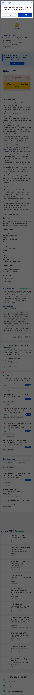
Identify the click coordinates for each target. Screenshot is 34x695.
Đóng (9, 15)
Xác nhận (25, 15)
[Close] (31, 2)
